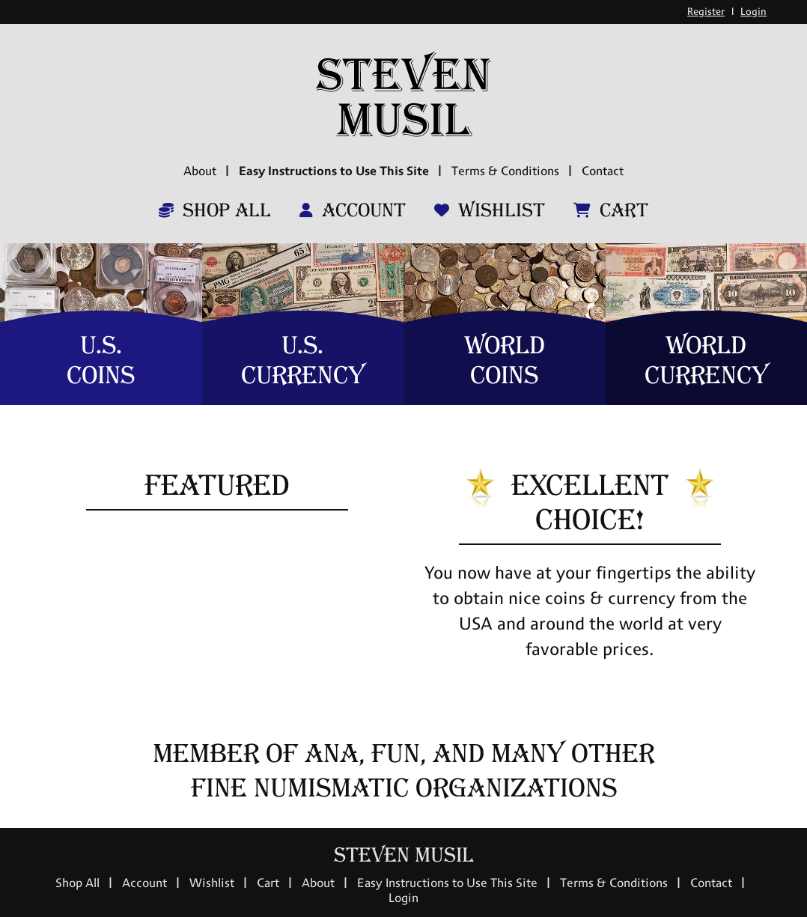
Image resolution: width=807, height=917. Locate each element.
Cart (610, 210)
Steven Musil (404, 855)
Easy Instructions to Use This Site (334, 171)
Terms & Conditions (505, 171)
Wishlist (489, 210)
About (199, 171)
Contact (603, 171)
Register (706, 11)
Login (753, 11)
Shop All (215, 210)
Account (352, 210)
